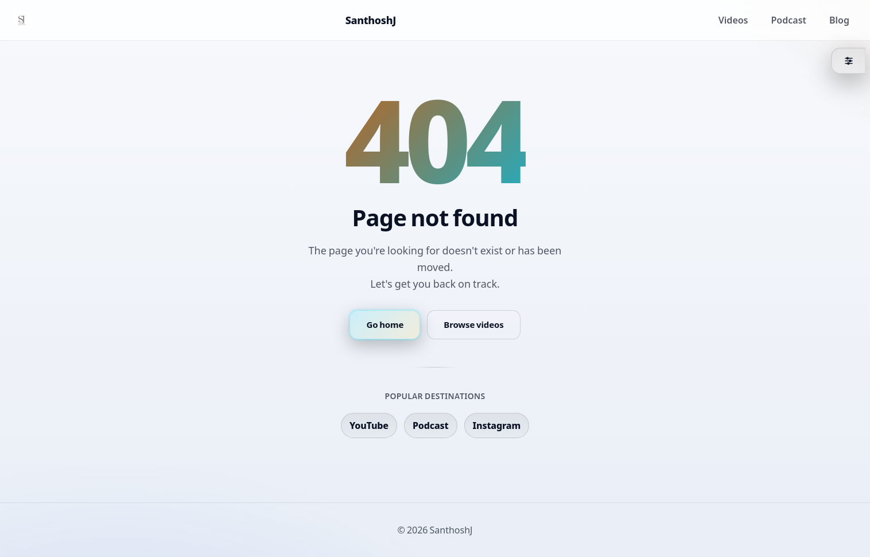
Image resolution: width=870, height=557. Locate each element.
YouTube (369, 425)
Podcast (789, 20)
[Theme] (848, 61)
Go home (384, 325)
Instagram (497, 425)
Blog (839, 20)
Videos (733, 20)
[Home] (22, 20)
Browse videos (473, 325)
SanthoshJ (370, 20)
